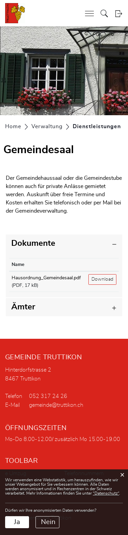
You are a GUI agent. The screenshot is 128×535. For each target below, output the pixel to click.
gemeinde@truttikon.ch (56, 405)
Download (102, 279)
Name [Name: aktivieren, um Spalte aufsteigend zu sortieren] (18, 264)
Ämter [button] (23, 307)
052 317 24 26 (48, 396)
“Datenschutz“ (106, 493)
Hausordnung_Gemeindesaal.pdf (46, 278)
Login (118, 13)
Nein (48, 522)
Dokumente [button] (33, 243)
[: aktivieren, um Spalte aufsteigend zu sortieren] (102, 264)
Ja (17, 522)
